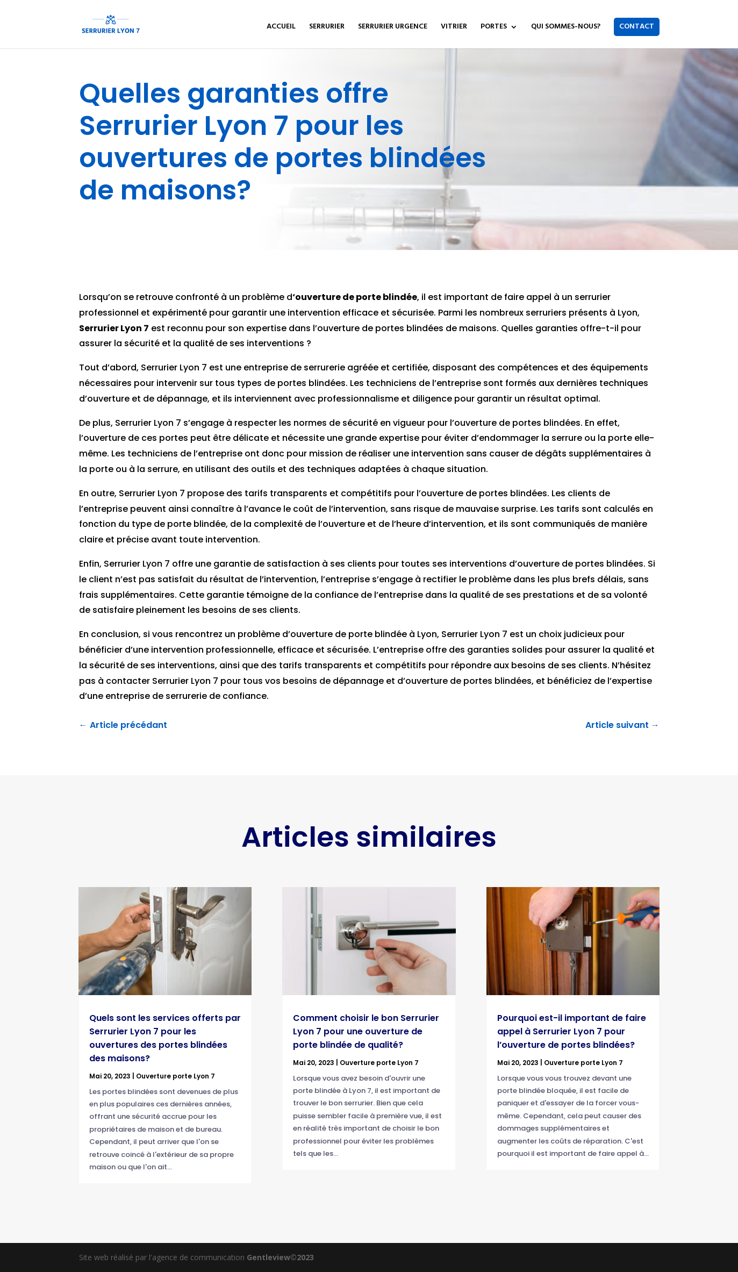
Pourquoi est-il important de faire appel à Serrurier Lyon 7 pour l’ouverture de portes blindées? (571, 1031)
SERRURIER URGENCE (392, 28)
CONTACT (636, 26)
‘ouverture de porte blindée (354, 297)
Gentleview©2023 (280, 1257)
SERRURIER (327, 28)
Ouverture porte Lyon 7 (175, 1076)
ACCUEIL (281, 28)
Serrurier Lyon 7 (114, 328)
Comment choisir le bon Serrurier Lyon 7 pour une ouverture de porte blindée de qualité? (366, 1031)
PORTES (494, 28)
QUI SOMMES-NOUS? (565, 28)
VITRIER (454, 28)
